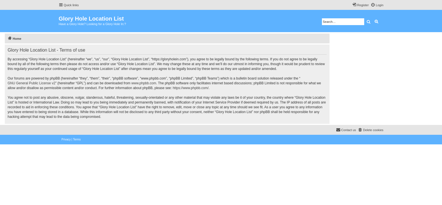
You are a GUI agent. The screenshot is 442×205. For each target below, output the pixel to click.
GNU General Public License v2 (31, 83)
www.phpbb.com (143, 83)
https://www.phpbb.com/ (191, 88)
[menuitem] (377, 5)
